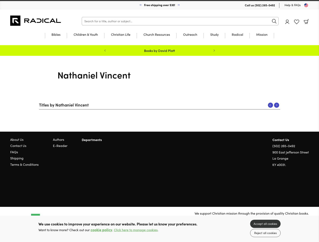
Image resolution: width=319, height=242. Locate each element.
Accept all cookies (265, 224)
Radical (237, 35)
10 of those (35, 21)
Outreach (190, 35)
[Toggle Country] (306, 5)
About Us (17, 139)
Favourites (296, 22)
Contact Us (18, 145)
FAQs (14, 152)
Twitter (292, 184)
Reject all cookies (265, 233)
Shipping (17, 158)
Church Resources (156, 35)
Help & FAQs (292, 5)
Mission (262, 35)
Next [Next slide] (214, 50)
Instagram (307, 184)
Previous (270, 105)
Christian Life (120, 35)
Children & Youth (86, 35)
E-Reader (60, 145)
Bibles (55, 35)
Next (276, 105)
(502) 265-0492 (265, 5)
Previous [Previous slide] (105, 50)
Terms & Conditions (24, 164)
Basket (306, 21)
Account (287, 22)
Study (214, 35)
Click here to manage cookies (136, 230)
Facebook (300, 184)
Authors (58, 139)
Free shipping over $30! (159, 5)
